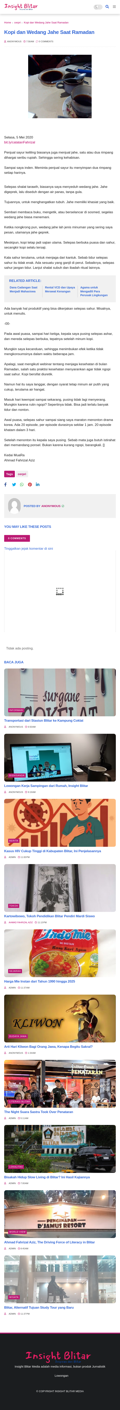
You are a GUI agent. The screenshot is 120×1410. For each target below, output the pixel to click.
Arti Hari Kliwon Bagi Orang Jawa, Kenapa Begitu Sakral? (48, 1047)
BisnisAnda (17, 775)
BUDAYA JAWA (18, 1036)
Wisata (14, 1297)
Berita (13, 840)
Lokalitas (16, 1167)
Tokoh (13, 906)
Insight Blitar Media (69, 1391)
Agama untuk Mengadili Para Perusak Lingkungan (94, 291)
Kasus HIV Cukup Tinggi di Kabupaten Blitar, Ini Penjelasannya (52, 851)
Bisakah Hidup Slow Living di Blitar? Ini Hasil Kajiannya (47, 1177)
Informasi (16, 710)
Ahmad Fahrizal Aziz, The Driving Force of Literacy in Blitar (49, 1242)
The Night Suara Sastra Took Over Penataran (38, 1112)
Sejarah (15, 971)
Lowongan (61, 1375)
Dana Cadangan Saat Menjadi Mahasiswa (23, 289)
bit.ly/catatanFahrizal (19, 142)
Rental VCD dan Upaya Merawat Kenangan (60, 289)
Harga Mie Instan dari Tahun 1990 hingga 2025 (39, 981)
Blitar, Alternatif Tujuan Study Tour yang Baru (39, 1307)
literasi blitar (19, 1101)
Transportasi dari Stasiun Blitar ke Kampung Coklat (43, 720)
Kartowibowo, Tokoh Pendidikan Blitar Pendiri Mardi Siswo (49, 916)
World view (17, 1232)
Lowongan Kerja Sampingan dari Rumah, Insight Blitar (46, 786)
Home (7, 22)
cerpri (17, 22)
